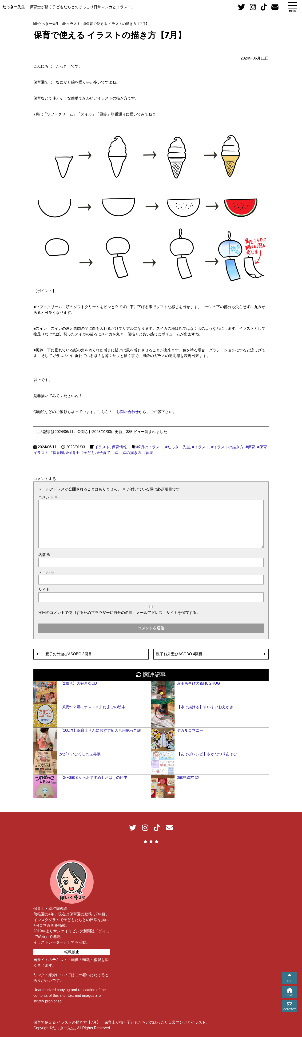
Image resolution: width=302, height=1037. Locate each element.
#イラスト (200, 447)
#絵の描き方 (130, 453)
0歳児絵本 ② (188, 777)
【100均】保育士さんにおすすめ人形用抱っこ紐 (100, 730)
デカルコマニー (190, 730)
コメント (48, 497)
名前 (44, 555)
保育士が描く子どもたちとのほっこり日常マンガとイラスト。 (82, 7)
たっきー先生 (13, 7)
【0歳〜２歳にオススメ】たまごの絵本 (92, 707)
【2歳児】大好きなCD (78, 683)
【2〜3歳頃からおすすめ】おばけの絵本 (93, 777)
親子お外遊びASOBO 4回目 (179, 654)
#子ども (88, 453)
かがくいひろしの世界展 (80, 754)
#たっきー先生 (177, 447)
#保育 (250, 447)
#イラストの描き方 (227, 447)
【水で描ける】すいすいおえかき (205, 707)
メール (46, 572)
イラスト (102, 447)
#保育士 (72, 453)
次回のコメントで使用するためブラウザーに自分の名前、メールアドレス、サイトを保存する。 (119, 613)
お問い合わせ (127, 412)
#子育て (103, 453)
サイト (44, 590)
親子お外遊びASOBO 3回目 (68, 654)
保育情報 (119, 447)
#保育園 (57, 453)
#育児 (148, 453)
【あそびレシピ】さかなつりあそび (207, 754)
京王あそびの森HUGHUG (198, 683)
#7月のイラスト (149, 447)
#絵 (115, 453)
